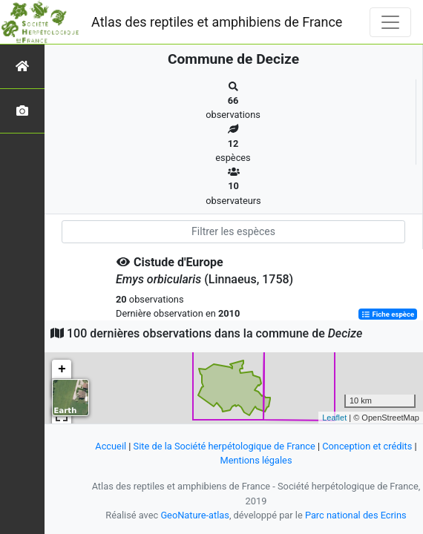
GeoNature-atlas (194, 515)
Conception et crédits (367, 446)
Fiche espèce (387, 314)
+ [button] (62, 369)
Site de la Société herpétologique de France (224, 446)
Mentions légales (256, 460)
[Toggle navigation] (390, 22)
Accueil (110, 446)
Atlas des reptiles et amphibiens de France (216, 22)
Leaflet (334, 417)
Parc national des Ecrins (356, 515)
